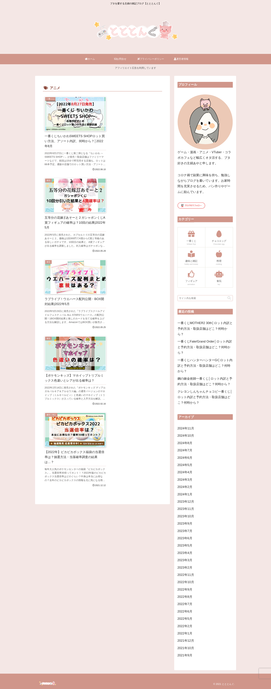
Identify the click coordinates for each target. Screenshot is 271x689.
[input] (205, 298)
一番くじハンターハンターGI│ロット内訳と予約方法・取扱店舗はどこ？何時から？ (204, 365)
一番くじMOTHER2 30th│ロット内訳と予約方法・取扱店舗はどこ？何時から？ (205, 328)
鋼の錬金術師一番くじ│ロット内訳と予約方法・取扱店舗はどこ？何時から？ (204, 381)
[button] (229, 298)
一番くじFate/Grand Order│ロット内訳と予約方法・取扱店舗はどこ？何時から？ (204, 347)
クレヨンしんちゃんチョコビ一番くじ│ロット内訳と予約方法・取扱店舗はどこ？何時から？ (204, 397)
